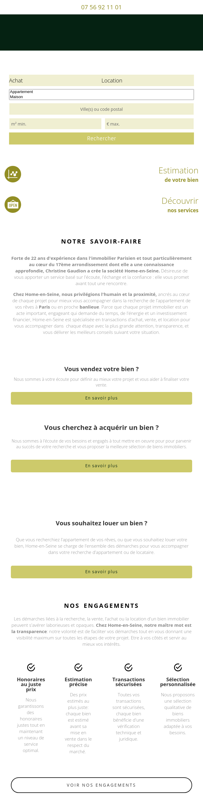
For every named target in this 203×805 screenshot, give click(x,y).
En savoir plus (101, 398)
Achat (16, 80)
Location (112, 80)
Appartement (101, 92)
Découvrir (101, 204)
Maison (101, 97)
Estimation (101, 173)
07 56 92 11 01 (101, 7)
